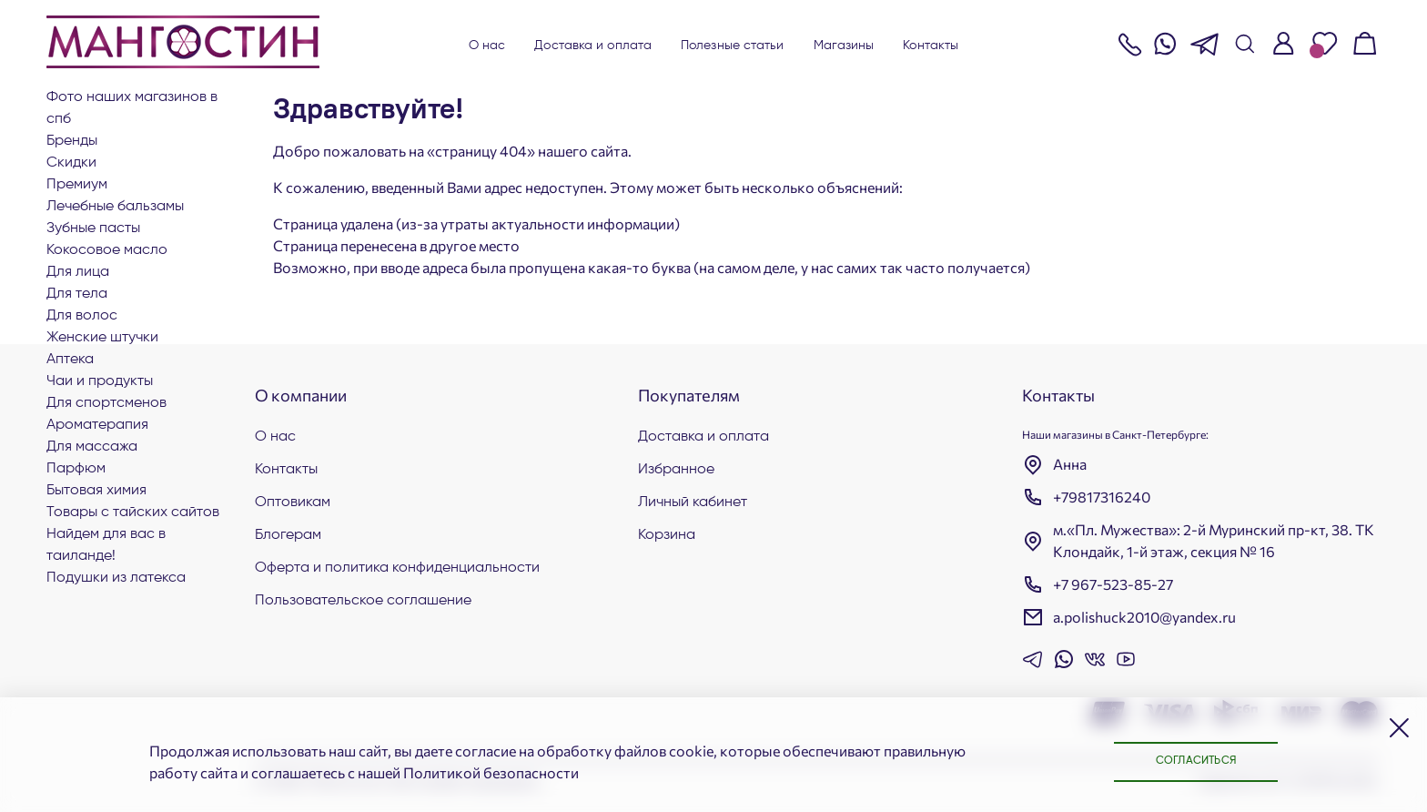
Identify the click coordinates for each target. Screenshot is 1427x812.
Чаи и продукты (99, 381)
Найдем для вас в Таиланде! (106, 545)
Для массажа (91, 447)
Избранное (676, 469)
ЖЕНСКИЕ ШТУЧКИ (102, 337)
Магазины (844, 45)
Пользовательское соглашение (363, 601)
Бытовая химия (96, 490)
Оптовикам (292, 502)
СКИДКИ (71, 163)
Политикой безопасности (491, 772)
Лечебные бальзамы (115, 206)
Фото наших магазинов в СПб (132, 108)
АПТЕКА (70, 359)
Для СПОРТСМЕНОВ (106, 403)
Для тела (76, 294)
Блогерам (288, 535)
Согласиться (1196, 761)
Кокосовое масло (106, 250)
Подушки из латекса (116, 578)
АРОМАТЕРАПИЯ (97, 425)
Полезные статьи (732, 45)
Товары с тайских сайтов (132, 512)
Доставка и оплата (593, 45)
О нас (487, 45)
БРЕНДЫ (71, 141)
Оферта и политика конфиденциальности (397, 568)
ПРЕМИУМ (76, 185)
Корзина (666, 535)
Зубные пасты (93, 228)
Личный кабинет (692, 502)
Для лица (77, 272)
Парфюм (76, 469)
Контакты (930, 45)
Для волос (81, 316)
